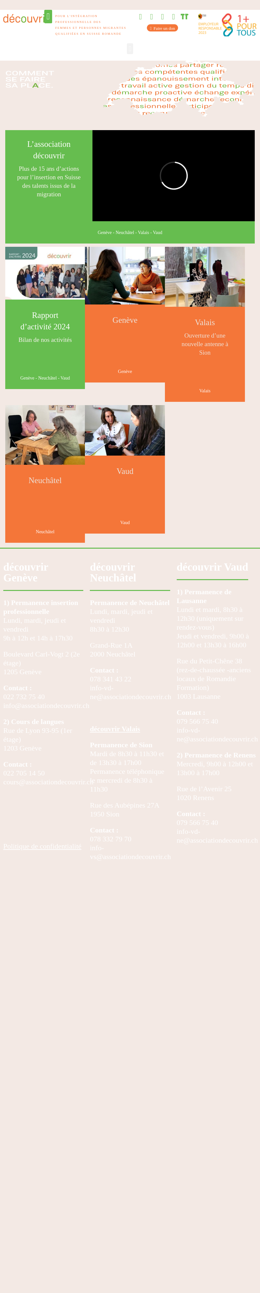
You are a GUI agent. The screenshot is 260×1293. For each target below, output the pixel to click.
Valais (143, 232)
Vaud (157, 232)
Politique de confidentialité (42, 846)
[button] (48, 16)
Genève (105, 232)
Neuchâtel (124, 232)
